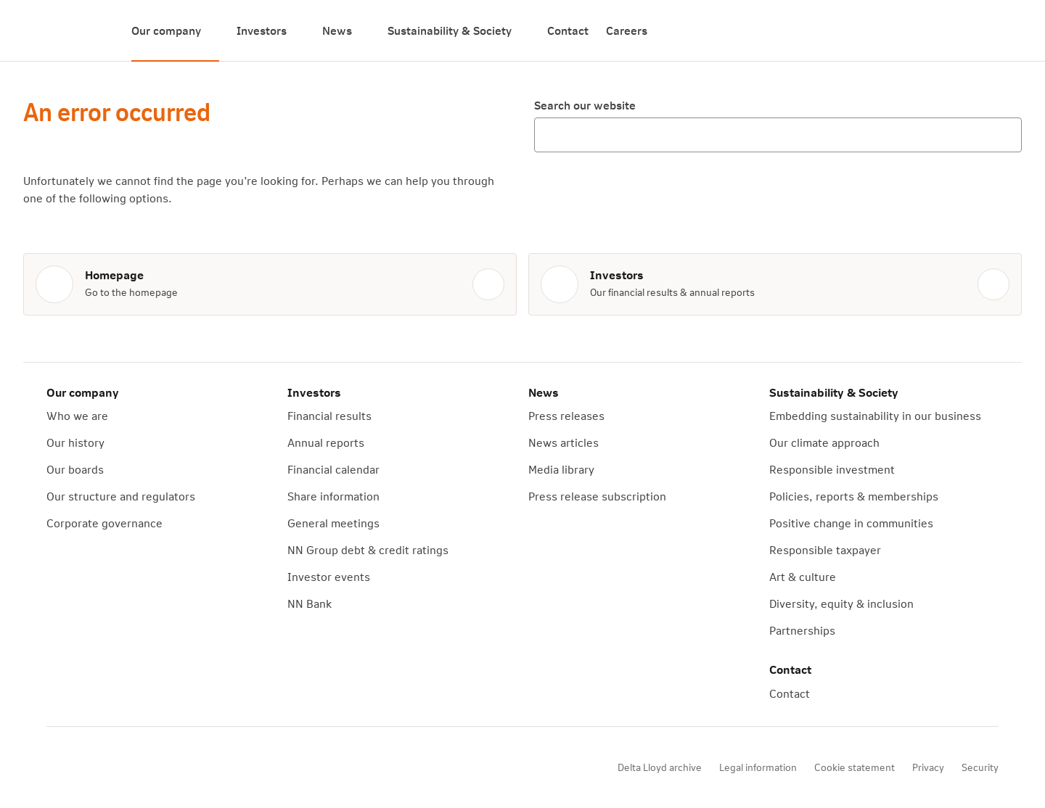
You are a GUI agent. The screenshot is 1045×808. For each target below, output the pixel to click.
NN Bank (309, 603)
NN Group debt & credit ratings (367, 549)
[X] (190, 767)
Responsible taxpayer (825, 549)
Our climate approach (824, 442)
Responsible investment (832, 469)
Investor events (328, 576)
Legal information (758, 767)
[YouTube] (149, 767)
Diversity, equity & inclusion (841, 603)
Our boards (75, 469)
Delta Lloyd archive (660, 767)
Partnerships (802, 630)
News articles (563, 442)
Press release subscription (597, 495)
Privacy (928, 767)
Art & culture (802, 576)
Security (980, 767)
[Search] (1004, 30)
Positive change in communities (851, 522)
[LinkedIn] (230, 767)
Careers (626, 30)
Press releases (566, 415)
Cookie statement (854, 767)
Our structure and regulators (120, 495)
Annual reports (325, 442)
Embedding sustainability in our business (875, 415)
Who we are (77, 415)
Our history (75, 442)
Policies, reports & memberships (853, 495)
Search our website (585, 104)
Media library (561, 469)
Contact (568, 30)
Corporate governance (104, 522)
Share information (333, 495)
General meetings (333, 522)
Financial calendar (333, 469)
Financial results (329, 415)
